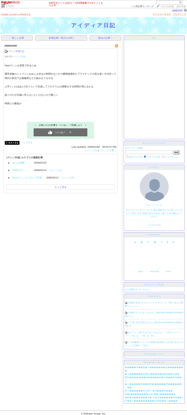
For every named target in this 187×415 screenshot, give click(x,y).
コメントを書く (107, 150)
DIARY (14, 14)
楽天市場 (181, 6)
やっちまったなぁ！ (145, 312)
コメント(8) (67, 177)
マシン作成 (14, 51)
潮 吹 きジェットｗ (145, 302)
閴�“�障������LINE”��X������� (150, 394)
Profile (154, 167)
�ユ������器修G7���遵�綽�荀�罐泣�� (152, 374)
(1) (22, 51)
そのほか (9, 6)
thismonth (154, 271)
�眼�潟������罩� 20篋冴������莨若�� (153, 397)
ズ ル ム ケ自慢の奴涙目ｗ (153, 342)
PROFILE (25, 14)
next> (168, 271)
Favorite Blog (154, 284)
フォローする (154, 225)
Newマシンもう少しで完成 (27, 177)
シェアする (27, 142)
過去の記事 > (105, 38)
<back (140, 271)
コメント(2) (55, 170)
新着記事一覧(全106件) (61, 38)
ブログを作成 (167, 6)
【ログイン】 (179, 14)
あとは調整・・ (21, 162)
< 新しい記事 (17, 38)
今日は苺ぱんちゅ (144, 322)
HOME (4, 14)
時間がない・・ (21, 170)
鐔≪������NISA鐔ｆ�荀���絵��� (149, 390)
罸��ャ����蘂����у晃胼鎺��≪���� (151, 401)
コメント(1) (91, 150)
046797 (177, 10)
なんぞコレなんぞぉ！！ (154, 332)
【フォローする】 (162, 14)
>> (142, 6)
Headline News (154, 362)
